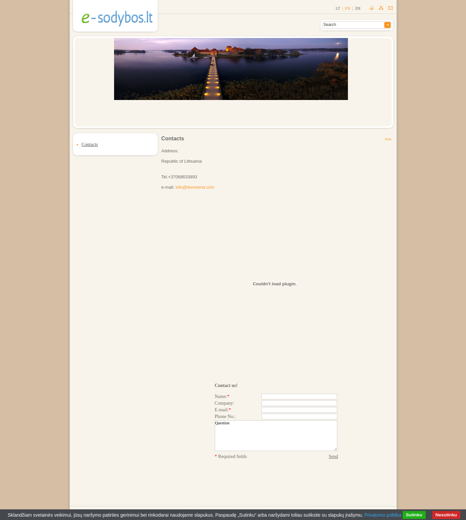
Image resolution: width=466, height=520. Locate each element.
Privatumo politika (382, 515)
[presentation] (276, 476)
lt (338, 8)
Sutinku (414, 514)
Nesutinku (446, 514)
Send (333, 456)
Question (276, 435)
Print (388, 139)
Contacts (90, 144)
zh (358, 8)
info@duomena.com (194, 187)
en (347, 8)
